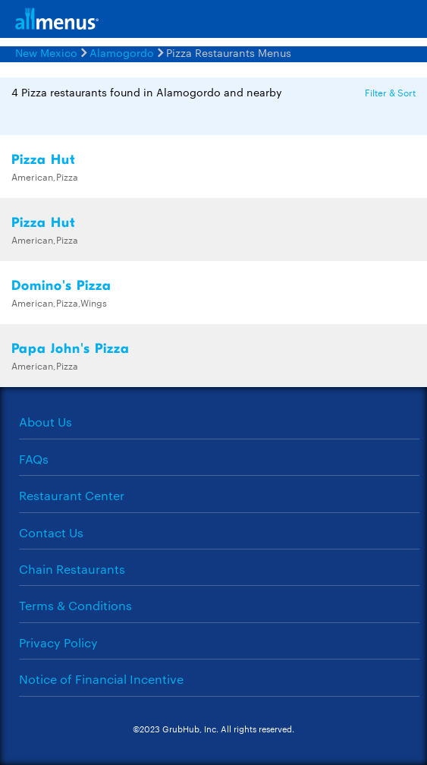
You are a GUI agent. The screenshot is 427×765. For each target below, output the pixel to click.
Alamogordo (121, 52)
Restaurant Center (71, 495)
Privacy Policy (58, 642)
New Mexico (46, 52)
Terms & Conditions (75, 605)
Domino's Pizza (61, 286)
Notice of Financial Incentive (101, 679)
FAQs (34, 459)
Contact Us (51, 532)
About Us (45, 422)
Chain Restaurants (72, 569)
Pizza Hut (43, 160)
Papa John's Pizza (70, 349)
